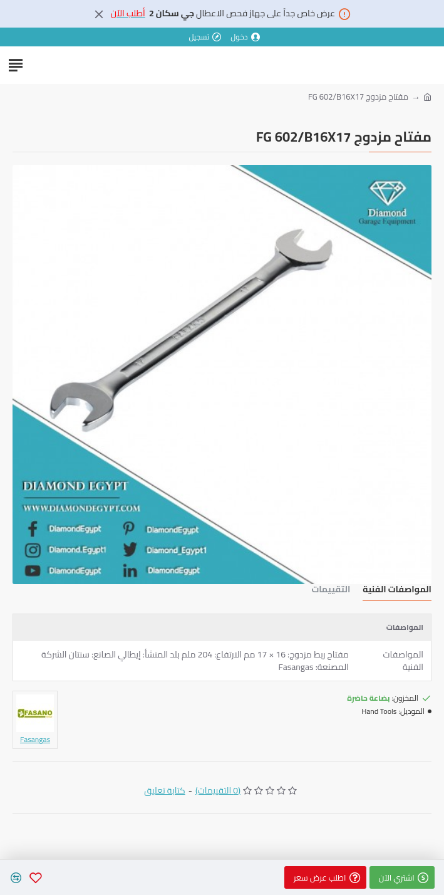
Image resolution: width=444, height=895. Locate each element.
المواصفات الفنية (397, 590)
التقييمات (330, 590)
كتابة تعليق (164, 790)
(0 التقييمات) (217, 790)
